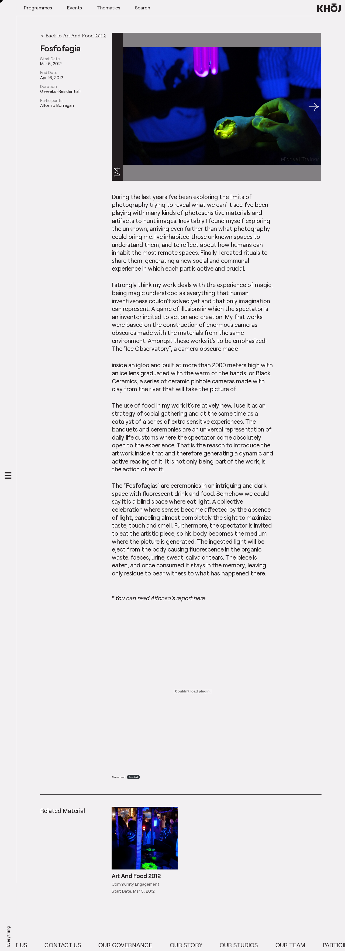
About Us (21, 945)
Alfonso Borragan (57, 105)
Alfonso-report (118, 777)
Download (133, 777)
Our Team (298, 945)
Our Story (194, 945)
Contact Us (70, 945)
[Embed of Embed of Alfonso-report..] (193, 691)
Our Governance (133, 945)
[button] (314, 107)
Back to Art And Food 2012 (76, 35)
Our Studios (246, 945)
